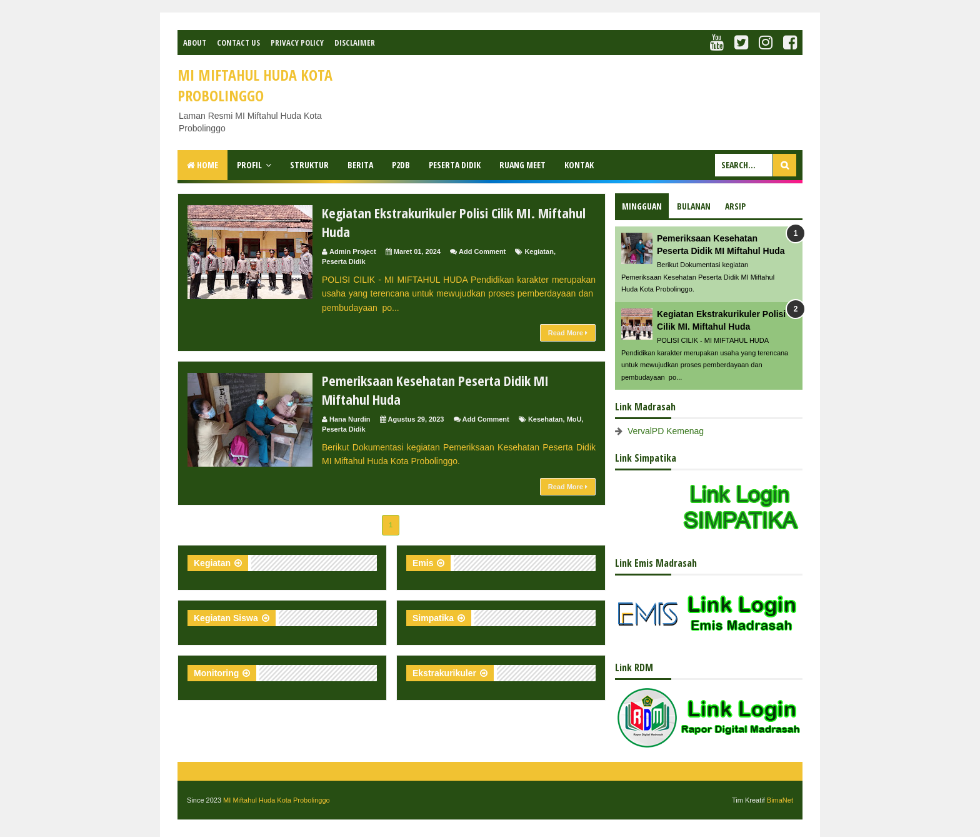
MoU (574, 419)
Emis (422, 563)
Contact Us (238, 42)
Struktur (309, 165)
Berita (360, 165)
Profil (249, 165)
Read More (568, 333)
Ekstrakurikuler (444, 673)
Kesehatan (545, 419)
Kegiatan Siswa (226, 618)
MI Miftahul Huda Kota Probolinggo (276, 800)
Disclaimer (354, 42)
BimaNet (780, 800)
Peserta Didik (455, 165)
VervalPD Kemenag (666, 431)
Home (202, 165)
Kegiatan (538, 251)
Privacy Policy (297, 42)
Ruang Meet (522, 165)
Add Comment (482, 251)
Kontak (579, 165)
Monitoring (216, 673)
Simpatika (433, 618)
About (194, 42)
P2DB (401, 165)
